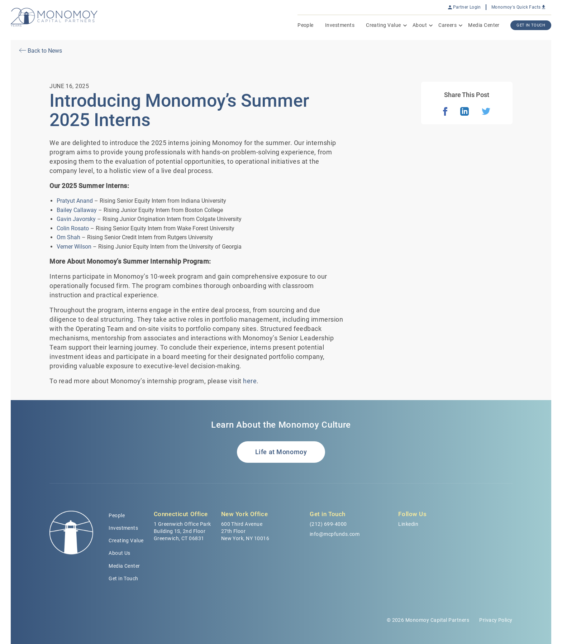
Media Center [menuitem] (484, 25)
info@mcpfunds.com (334, 534)
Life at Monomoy (281, 452)
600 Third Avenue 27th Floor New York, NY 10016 (245, 531)
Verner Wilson (74, 246)
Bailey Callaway (77, 210)
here (250, 381)
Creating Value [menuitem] (383, 25)
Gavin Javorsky (76, 219)
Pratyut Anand (75, 200)
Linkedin (408, 524)
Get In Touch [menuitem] (530, 25)
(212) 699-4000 (328, 524)
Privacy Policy (496, 620)
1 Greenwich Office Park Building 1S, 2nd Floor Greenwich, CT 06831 (182, 531)
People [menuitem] (305, 25)
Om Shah (68, 237)
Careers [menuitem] (447, 25)
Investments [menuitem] (339, 25)
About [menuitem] (420, 25)
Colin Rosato (73, 228)
